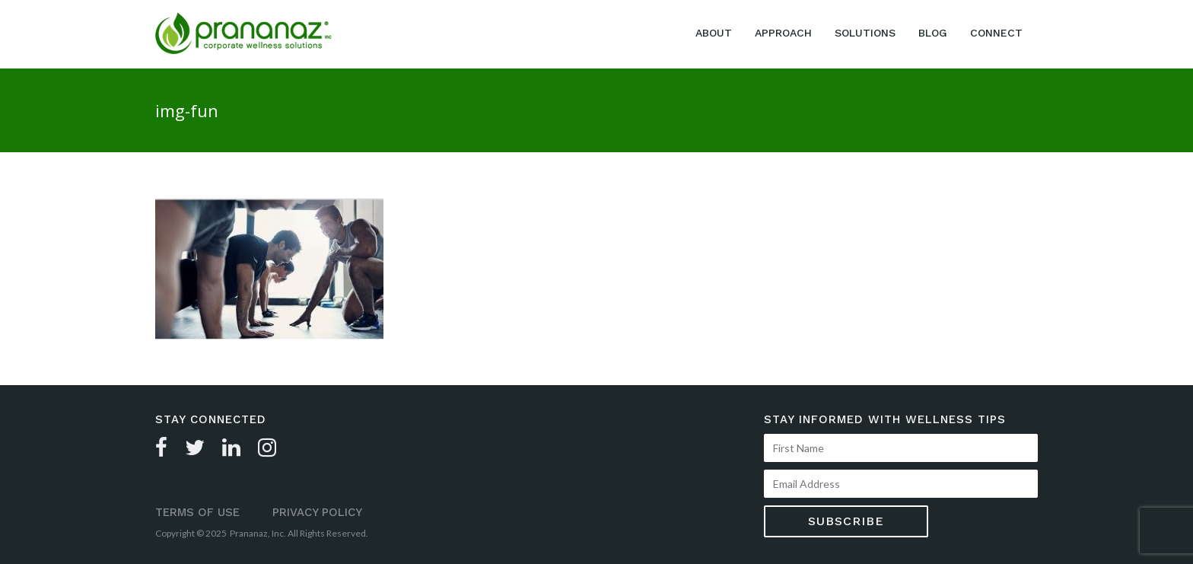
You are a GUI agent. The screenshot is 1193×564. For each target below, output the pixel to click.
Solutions (865, 33)
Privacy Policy (317, 512)
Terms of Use (197, 512)
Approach (783, 33)
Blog (932, 33)
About (713, 33)
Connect (996, 33)
